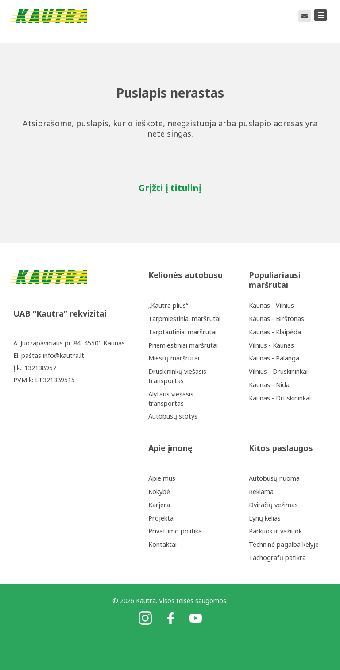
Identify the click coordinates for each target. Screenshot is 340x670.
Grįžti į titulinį (170, 188)
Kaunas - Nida (269, 384)
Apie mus (161, 478)
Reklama (261, 491)
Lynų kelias (265, 518)
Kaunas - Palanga (274, 358)
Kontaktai (162, 544)
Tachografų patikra (277, 557)
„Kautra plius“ (168, 305)
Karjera (159, 505)
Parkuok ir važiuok (275, 531)
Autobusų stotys (172, 416)
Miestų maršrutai (173, 358)
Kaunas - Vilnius (271, 305)
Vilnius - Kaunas (271, 345)
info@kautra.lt (63, 355)
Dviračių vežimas (273, 505)
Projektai (161, 518)
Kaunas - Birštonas (276, 318)
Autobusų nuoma (274, 478)
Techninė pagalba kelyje (284, 544)
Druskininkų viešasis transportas (177, 376)
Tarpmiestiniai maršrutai (184, 318)
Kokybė (159, 491)
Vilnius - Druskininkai (278, 371)
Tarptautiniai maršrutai (182, 332)
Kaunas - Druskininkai (280, 398)
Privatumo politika (175, 531)
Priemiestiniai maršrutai (183, 345)
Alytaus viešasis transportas (170, 398)
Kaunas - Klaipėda (275, 332)
